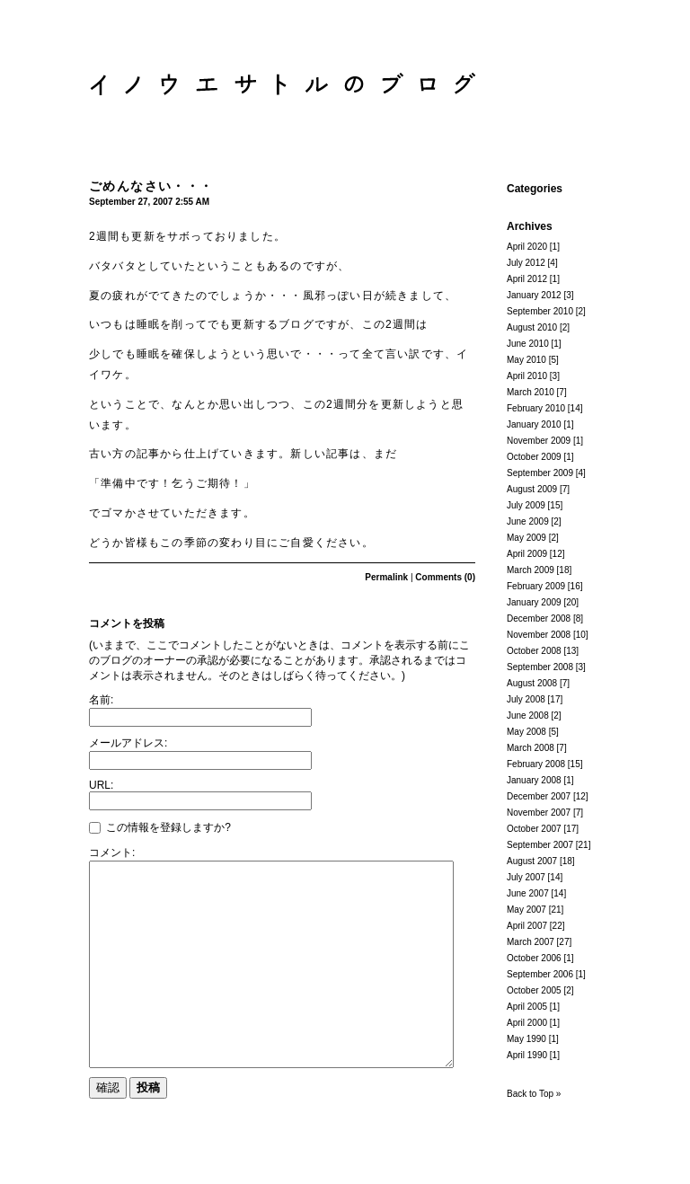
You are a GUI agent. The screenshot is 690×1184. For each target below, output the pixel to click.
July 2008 (526, 699)
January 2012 (534, 295)
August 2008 (532, 683)
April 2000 (527, 1023)
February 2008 (536, 764)
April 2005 (527, 1007)
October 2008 (534, 651)
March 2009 (530, 570)
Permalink (386, 577)
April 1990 (527, 1055)
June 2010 (528, 344)
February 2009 (536, 586)
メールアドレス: (128, 743)
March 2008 (530, 748)
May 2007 (526, 910)
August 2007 (532, 861)
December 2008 (539, 618)
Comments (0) (445, 577)
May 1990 (526, 1039)
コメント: (112, 852)
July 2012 (526, 263)
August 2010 (532, 327)
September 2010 (540, 311)
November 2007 (539, 812)
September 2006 (540, 974)
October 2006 (534, 958)
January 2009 (534, 602)
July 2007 (526, 877)
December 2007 (539, 796)
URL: (101, 785)
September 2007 (540, 845)
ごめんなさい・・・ (151, 186)
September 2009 (540, 473)
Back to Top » (534, 1094)
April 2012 (527, 279)
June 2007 (528, 893)
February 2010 (536, 408)
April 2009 (527, 554)
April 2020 (527, 247)
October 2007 (534, 829)
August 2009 (532, 489)
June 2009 (528, 521)
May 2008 (526, 732)
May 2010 (526, 360)
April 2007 (527, 926)
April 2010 (527, 376)
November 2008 (539, 635)
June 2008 (528, 715)
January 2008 (534, 780)
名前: (101, 700)
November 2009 (539, 441)
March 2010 (530, 392)
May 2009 (526, 538)
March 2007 (530, 942)
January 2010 (534, 424)
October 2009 (534, 457)
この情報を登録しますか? (160, 826)
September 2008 (540, 667)
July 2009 (526, 505)
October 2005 (534, 990)
